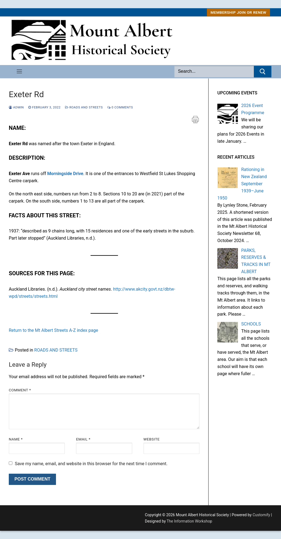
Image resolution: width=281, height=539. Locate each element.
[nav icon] (19, 71)
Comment (20, 390)
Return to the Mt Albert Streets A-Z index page (53, 330)
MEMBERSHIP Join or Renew (238, 12)
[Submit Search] (262, 71)
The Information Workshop (189, 521)
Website (152, 439)
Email (83, 439)
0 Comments (120, 107)
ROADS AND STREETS (84, 107)
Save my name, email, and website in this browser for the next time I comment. (91, 463)
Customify (261, 515)
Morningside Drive (65, 173)
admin (16, 107)
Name (16, 439)
